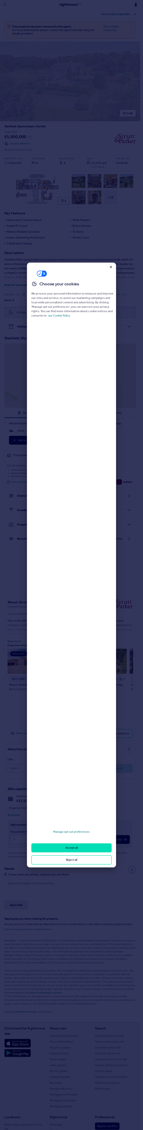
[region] (71, 565)
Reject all (71, 860)
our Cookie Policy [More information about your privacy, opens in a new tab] (59, 315)
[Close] (111, 267)
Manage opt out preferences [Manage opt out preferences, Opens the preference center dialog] (71, 831)
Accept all (71, 847)
